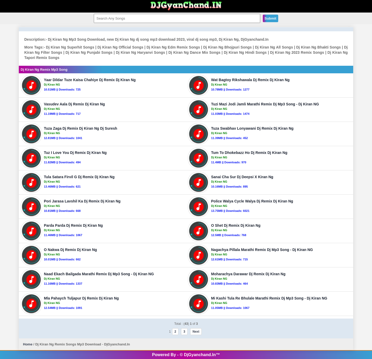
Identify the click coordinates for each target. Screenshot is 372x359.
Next (196, 331)
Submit (270, 18)
